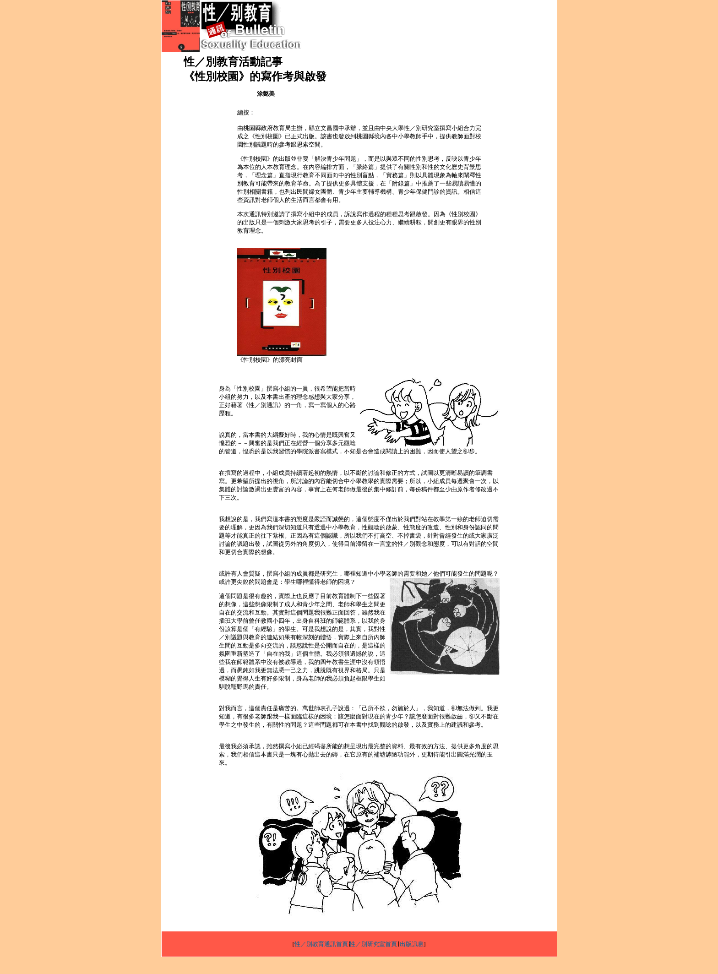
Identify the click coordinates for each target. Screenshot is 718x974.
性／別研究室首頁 (373, 944)
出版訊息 (412, 944)
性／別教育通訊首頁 (321, 944)
